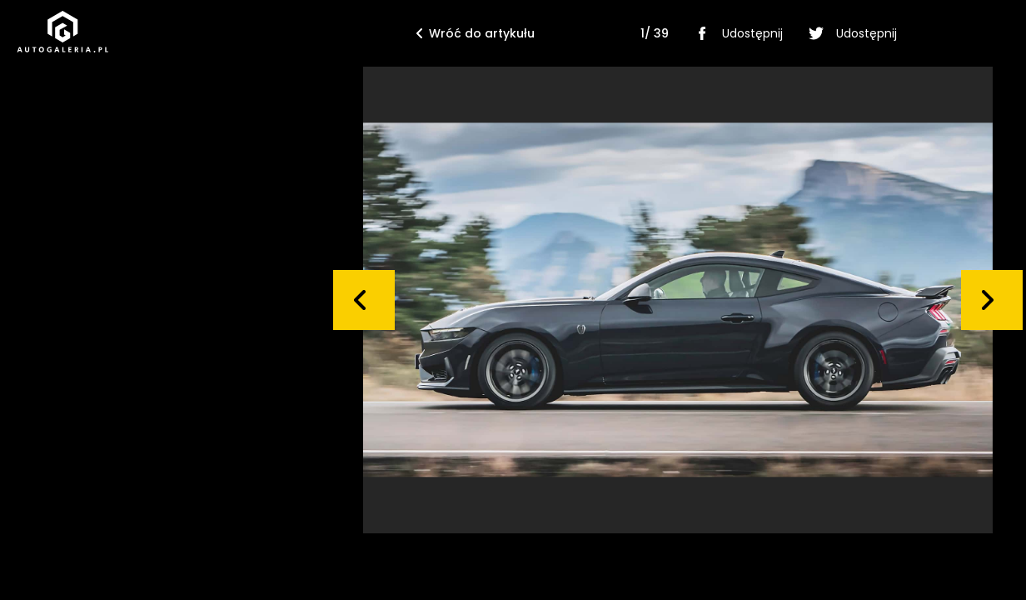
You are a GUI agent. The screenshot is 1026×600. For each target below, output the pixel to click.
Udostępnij (736, 33)
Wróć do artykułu (475, 33)
